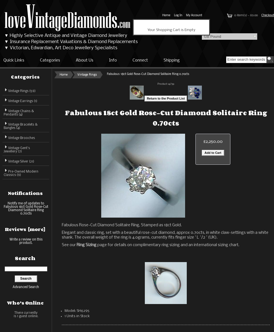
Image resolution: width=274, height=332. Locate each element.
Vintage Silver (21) (19, 160)
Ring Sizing (86, 245)
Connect (140, 60)
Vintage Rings (87, 74)
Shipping (172, 60)
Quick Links (13, 60)
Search (25, 258)
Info (113, 60)
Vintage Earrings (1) (20, 100)
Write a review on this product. (26, 241)
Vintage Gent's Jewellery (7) (17, 149)
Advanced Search (26, 287)
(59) (20, 91)
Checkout (267, 15)
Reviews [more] (25, 229)
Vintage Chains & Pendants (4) (19, 112)
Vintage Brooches (19, 137)
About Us (84, 60)
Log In (178, 15)
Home (166, 15)
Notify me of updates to (26, 208)
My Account (194, 15)
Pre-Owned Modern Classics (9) (21, 172)
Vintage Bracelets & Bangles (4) (20, 125)
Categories (50, 60)
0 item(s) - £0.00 (242, 15)
